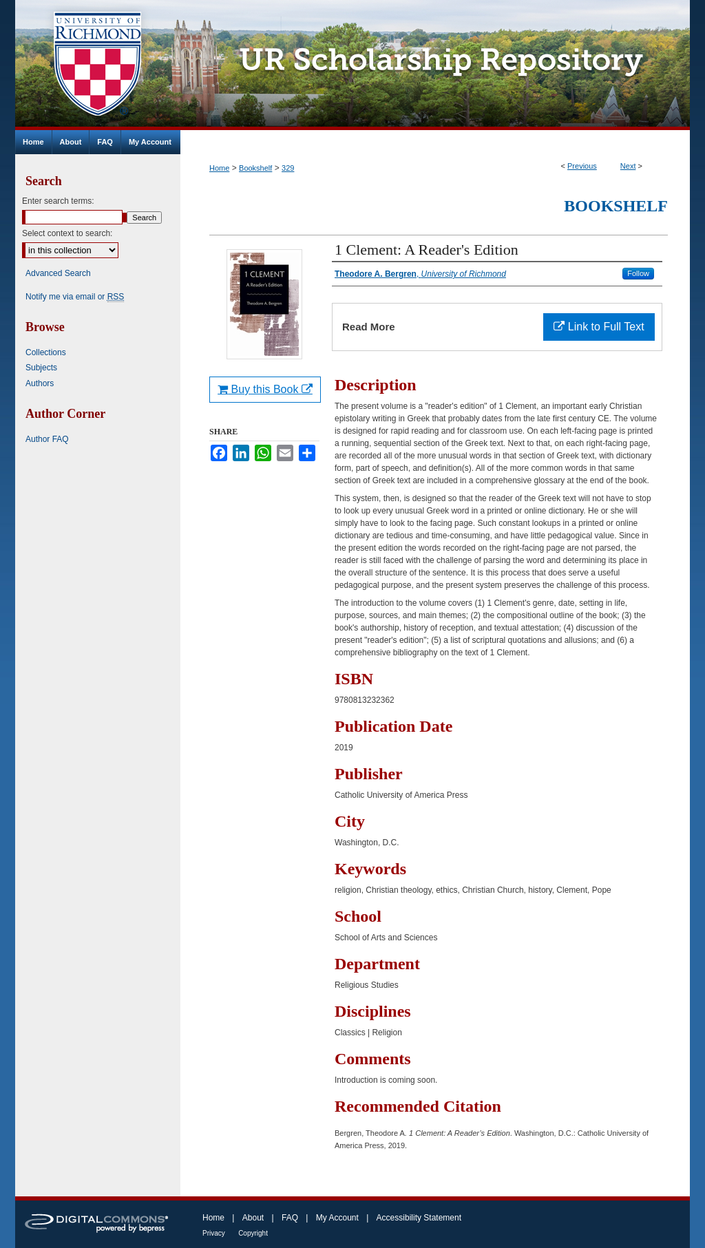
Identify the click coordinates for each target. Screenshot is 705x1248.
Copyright (253, 1233)
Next (628, 166)
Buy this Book (265, 389)
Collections (45, 352)
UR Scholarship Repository (435, 65)
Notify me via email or (74, 297)
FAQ (290, 1218)
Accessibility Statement (419, 1218)
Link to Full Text (599, 326)
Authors (39, 383)
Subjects (41, 367)
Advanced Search (58, 273)
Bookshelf (255, 168)
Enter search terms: (58, 201)
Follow (638, 273)
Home (219, 168)
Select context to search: (67, 233)
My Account (337, 1218)
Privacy (213, 1233)
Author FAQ (47, 439)
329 (288, 168)
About (253, 1218)
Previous (582, 166)
